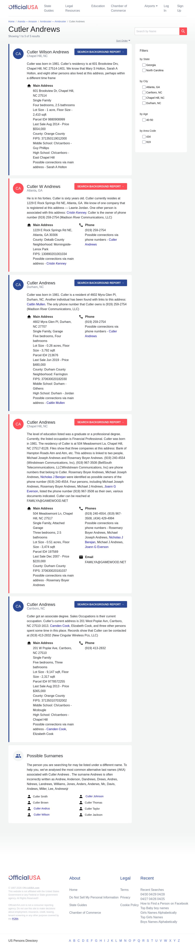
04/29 (152, 894)
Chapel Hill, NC (155, 97)
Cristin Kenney (76, 212)
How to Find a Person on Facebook (164, 903)
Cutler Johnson (91, 796)
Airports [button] (150, 6)
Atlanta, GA (153, 87)
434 (148, 136)
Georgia (151, 65)
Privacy (125, 897)
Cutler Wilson (38, 814)
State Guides (49, 8)
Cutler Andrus (38, 808)
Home (73, 889)
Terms (124, 889)
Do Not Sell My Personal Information (94, 897)
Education (98, 6)
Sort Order (122, 40)
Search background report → (100, 51)
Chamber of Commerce (119, 8)
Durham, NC (153, 103)
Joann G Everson (97, 547)
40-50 (149, 120)
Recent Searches (152, 889)
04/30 (144, 894)
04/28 (161, 894)
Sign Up (180, 8)
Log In (166, 8)
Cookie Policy (129, 905)
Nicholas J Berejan (53, 477)
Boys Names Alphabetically (158, 921)
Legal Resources (72, 8)
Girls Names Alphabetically (158, 912)
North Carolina (154, 70)
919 (148, 142)
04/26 (152, 899)
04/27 (144, 899)
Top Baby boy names (154, 908)
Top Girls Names (151, 917)
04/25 (161, 899)
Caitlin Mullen (36, 304)
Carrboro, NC (154, 92)
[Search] (157, 31)
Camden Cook (60, 625)
